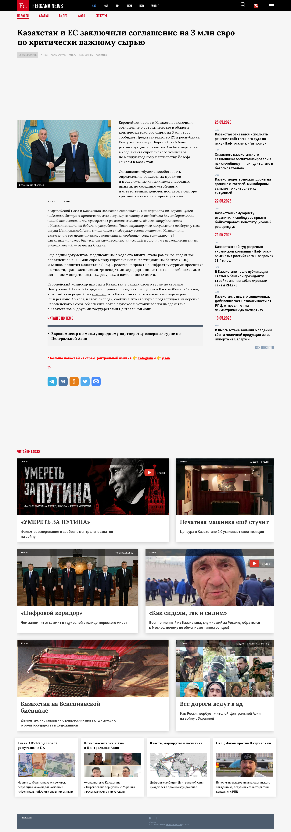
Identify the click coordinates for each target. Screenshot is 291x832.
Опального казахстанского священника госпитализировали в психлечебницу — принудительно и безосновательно (244, 161)
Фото (83, 16)
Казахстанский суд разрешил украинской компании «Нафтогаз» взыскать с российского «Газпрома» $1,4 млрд (244, 253)
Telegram (145, 358)
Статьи (45, 16)
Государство (58, 55)
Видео (64, 16)
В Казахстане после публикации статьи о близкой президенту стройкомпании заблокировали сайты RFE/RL (241, 278)
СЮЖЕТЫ (103, 16)
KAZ (94, 5)
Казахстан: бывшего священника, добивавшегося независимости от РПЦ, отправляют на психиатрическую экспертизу (243, 303)
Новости (23, 16)
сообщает (127, 137)
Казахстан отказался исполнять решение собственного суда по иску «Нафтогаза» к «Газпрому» (241, 138)
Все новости (264, 347)
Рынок (44, 55)
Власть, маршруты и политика (178, 743)
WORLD (158, 5)
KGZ (106, 5)
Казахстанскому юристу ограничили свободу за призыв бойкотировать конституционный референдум (243, 220)
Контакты (27, 820)
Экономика (86, 55)
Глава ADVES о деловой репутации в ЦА (40, 745)
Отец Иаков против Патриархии (234, 745)
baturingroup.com (174, 828)
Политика (101, 55)
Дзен (166, 358)
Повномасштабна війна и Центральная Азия (106, 745)
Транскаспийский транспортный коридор (103, 269)
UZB (144, 5)
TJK (119, 5)
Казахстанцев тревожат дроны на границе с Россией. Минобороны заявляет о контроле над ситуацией (243, 186)
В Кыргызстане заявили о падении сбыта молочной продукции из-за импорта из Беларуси (243, 334)
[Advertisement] (145, 89)
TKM (131, 5)
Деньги (73, 55)
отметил (99, 294)
